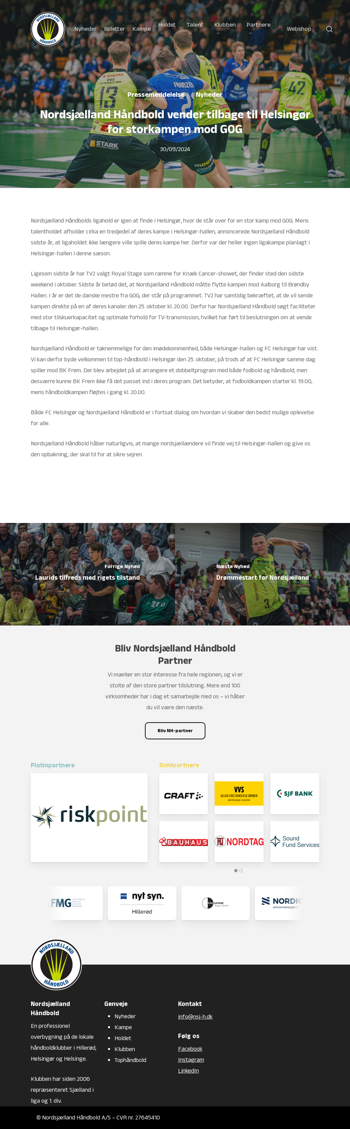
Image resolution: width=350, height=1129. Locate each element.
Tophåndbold (130, 1060)
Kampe (123, 1027)
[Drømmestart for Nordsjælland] (262, 574)
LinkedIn (188, 1070)
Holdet (123, 1038)
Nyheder (209, 94)
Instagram (191, 1060)
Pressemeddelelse (156, 94)
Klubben (125, 1049)
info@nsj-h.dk (195, 1016)
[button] (175, 730)
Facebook (190, 1049)
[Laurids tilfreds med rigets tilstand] (87, 574)
